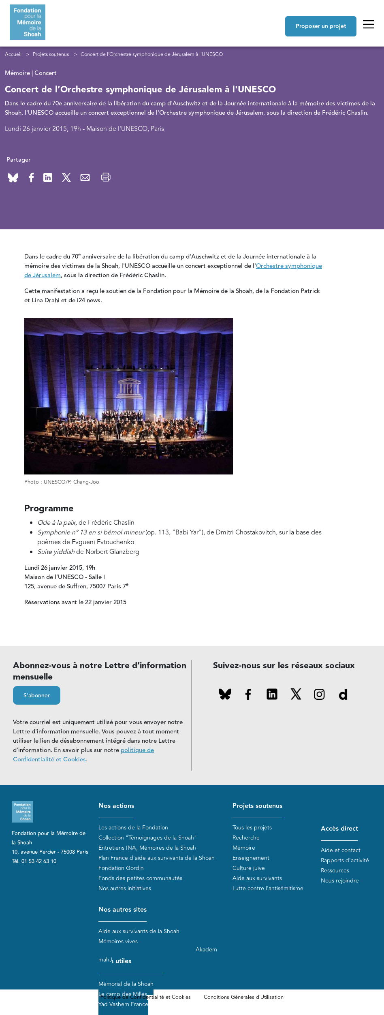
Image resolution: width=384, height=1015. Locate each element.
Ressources (335, 870)
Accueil (13, 54)
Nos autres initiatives (124, 888)
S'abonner (36, 695)
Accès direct (339, 829)
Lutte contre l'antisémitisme (268, 888)
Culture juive (249, 868)
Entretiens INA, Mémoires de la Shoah (147, 848)
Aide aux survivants (257, 878)
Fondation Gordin (121, 868)
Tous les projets (252, 827)
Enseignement (251, 858)
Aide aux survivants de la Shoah (138, 931)
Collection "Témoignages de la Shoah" (147, 837)
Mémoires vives (118, 941)
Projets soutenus (51, 54)
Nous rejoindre (340, 880)
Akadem (206, 949)
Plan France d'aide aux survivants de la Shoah (156, 858)
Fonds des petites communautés (140, 878)
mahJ (105, 959)
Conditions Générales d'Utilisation (244, 997)
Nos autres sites (122, 910)
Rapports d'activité (345, 860)
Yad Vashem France (123, 1004)
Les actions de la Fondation (133, 827)
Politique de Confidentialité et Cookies (145, 997)
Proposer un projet (321, 26)
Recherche (246, 837)
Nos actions (116, 806)
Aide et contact (341, 850)
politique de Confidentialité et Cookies (83, 755)
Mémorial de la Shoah (126, 984)
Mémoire (244, 848)
